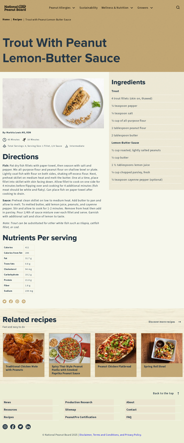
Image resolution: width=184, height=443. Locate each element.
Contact (131, 410)
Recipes (17, 19)
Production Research (78, 402)
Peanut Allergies (62, 8)
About (130, 402)
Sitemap (70, 410)
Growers (145, 8)
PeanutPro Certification (80, 417)
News (7, 402)
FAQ (128, 417)
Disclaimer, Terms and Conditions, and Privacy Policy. (110, 434)
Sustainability (88, 8)
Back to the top (166, 393)
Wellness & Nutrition (118, 8)
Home (6, 19)
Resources (10, 410)
